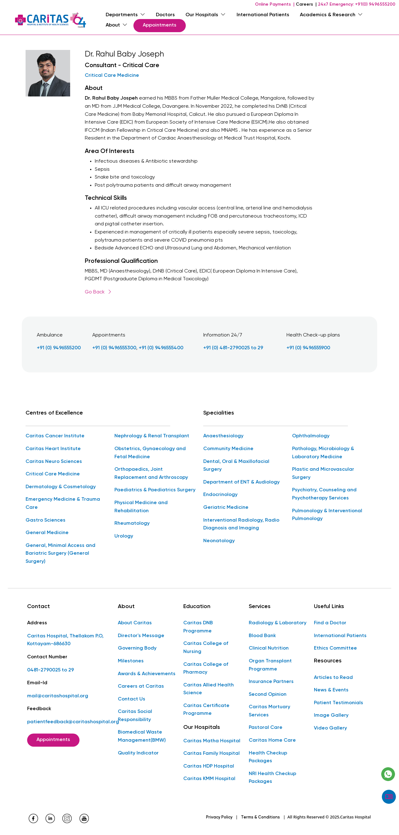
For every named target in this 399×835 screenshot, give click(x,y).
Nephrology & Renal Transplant (151, 436)
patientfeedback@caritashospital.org (73, 722)
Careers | (306, 4)
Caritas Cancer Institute (55, 436)
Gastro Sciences (45, 520)
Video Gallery (330, 728)
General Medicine (47, 532)
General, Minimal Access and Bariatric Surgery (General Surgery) (60, 553)
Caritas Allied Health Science (208, 689)
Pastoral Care (265, 727)
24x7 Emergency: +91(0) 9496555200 (356, 4)
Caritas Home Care (272, 740)
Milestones (131, 661)
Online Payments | (275, 4)
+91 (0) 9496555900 (308, 348)
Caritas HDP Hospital (208, 766)
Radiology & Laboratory (277, 623)
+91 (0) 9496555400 (161, 348)
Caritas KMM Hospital (209, 778)
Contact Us (131, 699)
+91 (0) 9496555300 (114, 348)
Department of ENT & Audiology (241, 482)
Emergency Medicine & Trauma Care (63, 503)
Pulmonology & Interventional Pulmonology (327, 514)
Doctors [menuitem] (165, 14)
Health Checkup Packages (268, 757)
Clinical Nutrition (269, 648)
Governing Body (137, 648)
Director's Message (141, 635)
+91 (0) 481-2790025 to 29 (233, 348)
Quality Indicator (138, 753)
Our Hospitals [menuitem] (205, 14)
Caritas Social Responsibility (135, 715)
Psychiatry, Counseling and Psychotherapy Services (324, 494)
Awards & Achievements (146, 673)
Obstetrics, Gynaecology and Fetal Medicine (150, 452)
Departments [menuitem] (125, 14)
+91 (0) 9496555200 (59, 348)
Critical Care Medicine (112, 75)
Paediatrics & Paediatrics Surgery (154, 490)
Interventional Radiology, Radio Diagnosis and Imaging (241, 524)
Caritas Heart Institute (53, 448)
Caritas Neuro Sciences (54, 461)
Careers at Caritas (141, 686)
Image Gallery (331, 715)
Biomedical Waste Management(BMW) (142, 736)
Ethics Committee (335, 648)
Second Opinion (267, 694)
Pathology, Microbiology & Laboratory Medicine (323, 452)
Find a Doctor (330, 623)
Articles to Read (333, 677)
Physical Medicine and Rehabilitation (141, 506)
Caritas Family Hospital (211, 753)
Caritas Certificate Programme (206, 709)
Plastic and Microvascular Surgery (323, 473)
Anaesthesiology (223, 436)
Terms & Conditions (260, 817)
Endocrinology (220, 494)
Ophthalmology (310, 436)
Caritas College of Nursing (205, 647)
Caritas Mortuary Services (269, 711)
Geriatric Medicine (225, 507)
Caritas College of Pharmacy (205, 668)
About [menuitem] (116, 25)
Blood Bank (262, 635)
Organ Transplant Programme (270, 665)
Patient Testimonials (338, 702)
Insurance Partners (271, 681)
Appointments (159, 25)
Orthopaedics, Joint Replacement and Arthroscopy (151, 473)
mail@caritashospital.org (57, 696)
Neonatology (219, 540)
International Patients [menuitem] (263, 14)
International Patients (340, 635)
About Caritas (135, 623)
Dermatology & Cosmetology (61, 486)
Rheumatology (132, 523)
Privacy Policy (219, 817)
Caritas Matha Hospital (211, 741)
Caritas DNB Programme (198, 627)
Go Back (98, 292)
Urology (123, 536)
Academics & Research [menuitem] (331, 14)
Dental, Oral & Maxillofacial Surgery (236, 465)
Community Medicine (228, 448)
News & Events (331, 690)
